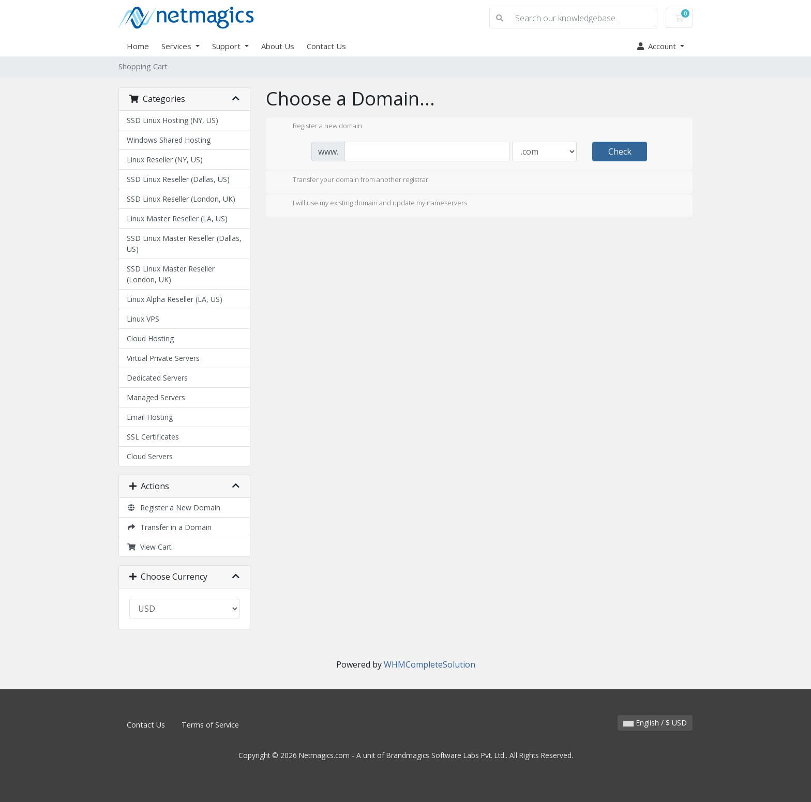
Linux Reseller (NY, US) (165, 159)
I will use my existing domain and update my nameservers (371, 203)
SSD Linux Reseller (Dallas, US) (178, 179)
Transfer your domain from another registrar (352, 180)
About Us (277, 46)
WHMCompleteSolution (429, 664)
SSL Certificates (153, 437)
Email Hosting (150, 417)
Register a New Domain (173, 507)
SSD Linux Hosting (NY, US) (172, 120)
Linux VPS (143, 319)
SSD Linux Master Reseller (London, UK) (171, 274)
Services (177, 46)
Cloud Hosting (150, 338)
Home (138, 46)
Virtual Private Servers (163, 358)
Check (620, 151)
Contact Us (326, 46)
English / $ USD (655, 723)
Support (227, 46)
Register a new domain (319, 126)
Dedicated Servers (157, 378)
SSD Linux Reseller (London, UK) (181, 199)
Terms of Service (210, 725)
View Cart (149, 547)
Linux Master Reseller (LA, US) (177, 218)
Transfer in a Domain (169, 527)
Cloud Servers (150, 456)
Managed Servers (156, 397)
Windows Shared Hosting (169, 140)
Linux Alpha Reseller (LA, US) (174, 299)
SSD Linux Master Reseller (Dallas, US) (184, 243)
